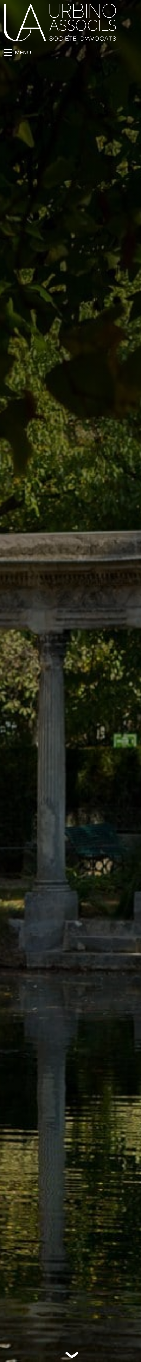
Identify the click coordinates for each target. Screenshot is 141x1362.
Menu (17, 52)
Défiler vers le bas (72, 1354)
